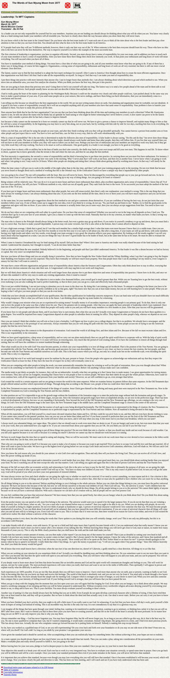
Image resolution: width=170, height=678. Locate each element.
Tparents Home (10, 674)
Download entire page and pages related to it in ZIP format (28, 667)
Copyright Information (13, 672)
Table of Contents (11, 670)
